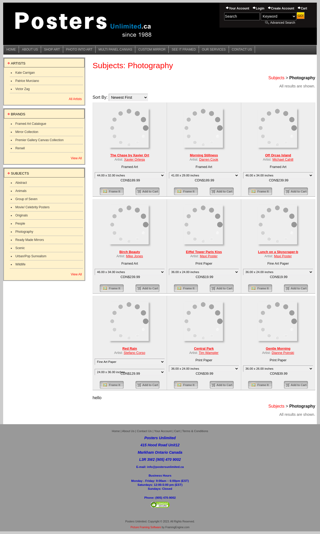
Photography (24, 232)
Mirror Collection (26, 132)
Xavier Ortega (134, 159)
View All (76, 158)
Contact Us (242, 49)
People (20, 223)
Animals (21, 191)
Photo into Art (79, 49)
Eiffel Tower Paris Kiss (204, 252)
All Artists (75, 99)
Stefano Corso (134, 353)
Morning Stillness (204, 155)
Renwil (20, 148)
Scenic (20, 248)
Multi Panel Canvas (115, 49)
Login (260, 8)
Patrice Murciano (27, 81)
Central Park (204, 348)
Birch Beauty (129, 252)
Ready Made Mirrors (29, 240)
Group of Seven (26, 199)
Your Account (239, 8)
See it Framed (184, 49)
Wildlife (20, 264)
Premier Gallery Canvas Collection (39, 140)
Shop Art (52, 49)
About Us (30, 49)
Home (11, 49)
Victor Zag (22, 89)
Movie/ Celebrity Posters (32, 207)
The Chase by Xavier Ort (129, 155)
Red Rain (129, 348)
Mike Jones (134, 256)
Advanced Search (282, 22)
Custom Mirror (152, 49)
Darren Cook (208, 159)
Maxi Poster (208, 256)
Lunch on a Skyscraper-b (278, 252)
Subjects (276, 78)
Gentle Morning (278, 348)
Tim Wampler (208, 353)
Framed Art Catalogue (30, 124)
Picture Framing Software (146, 527)
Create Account (282, 8)
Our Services (214, 49)
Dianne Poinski (283, 353)
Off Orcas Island (278, 155)
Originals (21, 215)
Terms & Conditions (195, 431)
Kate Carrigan (25, 73)
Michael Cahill (282, 159)
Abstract (21, 183)
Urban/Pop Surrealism (30, 256)
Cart (304, 8)
